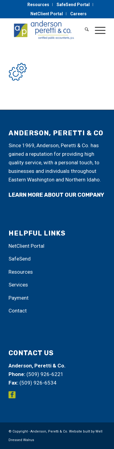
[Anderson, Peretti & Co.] (47, 30)
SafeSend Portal (73, 4)
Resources (38, 4)
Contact (18, 311)
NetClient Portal (46, 13)
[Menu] (97, 30)
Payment (19, 298)
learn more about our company (56, 195)
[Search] (84, 30)
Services (18, 285)
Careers (78, 13)
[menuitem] (38, 4)
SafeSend (20, 259)
